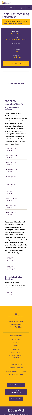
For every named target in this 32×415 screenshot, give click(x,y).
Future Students (16, 365)
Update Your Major (16, 63)
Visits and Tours (16, 385)
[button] (16, 149)
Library (16, 349)
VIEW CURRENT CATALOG (12, 23)
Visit (3, 7)
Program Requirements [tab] (16, 84)
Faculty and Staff (16, 374)
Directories (16, 339)
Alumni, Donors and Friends (16, 371)
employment (16, 352)
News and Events (16, 336)
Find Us (16, 342)
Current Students (16, 368)
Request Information (16, 391)
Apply (10, 7)
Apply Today (16, 399)
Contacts (16, 346)
